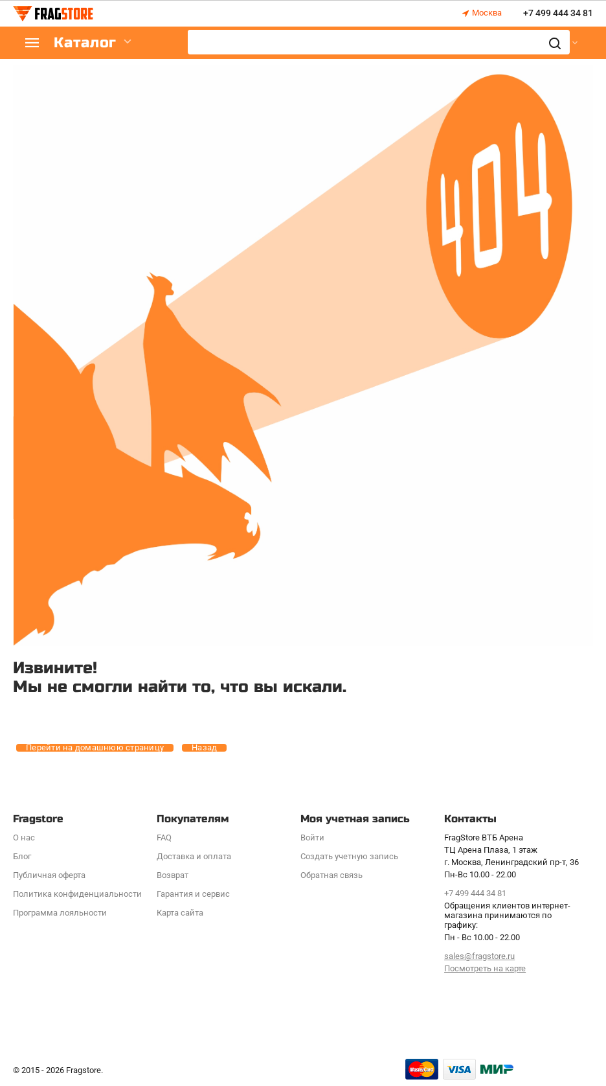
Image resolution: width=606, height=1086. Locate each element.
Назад (204, 748)
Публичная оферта (49, 875)
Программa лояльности (60, 913)
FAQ (164, 837)
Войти (312, 837)
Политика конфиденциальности (77, 894)
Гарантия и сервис (193, 894)
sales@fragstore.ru (479, 956)
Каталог (90, 43)
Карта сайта (180, 913)
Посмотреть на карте (485, 968)
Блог (22, 856)
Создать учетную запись (349, 856)
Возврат (172, 875)
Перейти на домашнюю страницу (95, 748)
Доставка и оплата (194, 856)
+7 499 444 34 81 (558, 13)
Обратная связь (331, 875)
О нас (24, 837)
